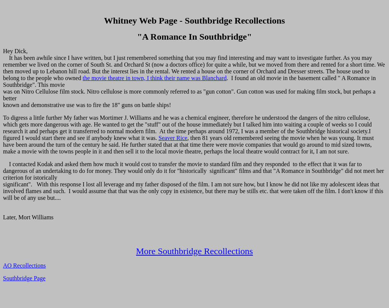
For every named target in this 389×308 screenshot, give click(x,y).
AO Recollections (24, 265)
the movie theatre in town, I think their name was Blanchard (154, 78)
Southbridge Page (24, 278)
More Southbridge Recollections (194, 251)
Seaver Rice (173, 138)
